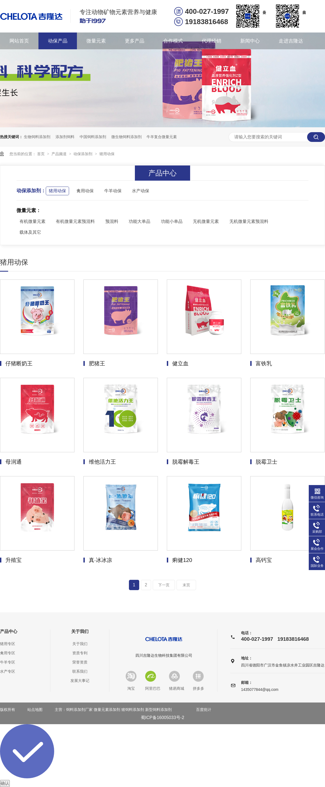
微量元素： (29, 210)
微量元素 (96, 41)
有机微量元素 (33, 221)
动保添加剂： (31, 190)
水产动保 (140, 190)
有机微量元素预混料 (75, 221)
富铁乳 (264, 363)
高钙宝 (264, 560)
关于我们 (80, 631)
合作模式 (173, 41)
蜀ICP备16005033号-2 (162, 717)
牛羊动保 (113, 190)
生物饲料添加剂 (37, 137)
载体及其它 (30, 232)
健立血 (180, 363)
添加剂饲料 (65, 137)
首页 (41, 154)
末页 (186, 585)
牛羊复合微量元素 (162, 137)
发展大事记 (79, 680)
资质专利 (79, 653)
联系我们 (79, 671)
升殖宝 (13, 560)
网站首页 (19, 41)
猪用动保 (107, 154)
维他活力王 (102, 462)
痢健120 (182, 560)
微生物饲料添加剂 (126, 137)
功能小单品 (172, 221)
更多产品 (134, 41)
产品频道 (59, 154)
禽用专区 (7, 653)
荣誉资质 (79, 662)
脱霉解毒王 (185, 462)
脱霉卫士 (266, 462)
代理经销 (211, 41)
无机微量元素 (206, 221)
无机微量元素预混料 (248, 221)
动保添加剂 (83, 154)
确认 (5, 783)
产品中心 (8, 631)
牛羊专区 (7, 662)
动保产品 (57, 41)
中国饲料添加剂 (93, 137)
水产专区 (7, 671)
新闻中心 (250, 41)
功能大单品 (139, 221)
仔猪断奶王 (18, 363)
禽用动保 (85, 190)
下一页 (164, 585)
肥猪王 (97, 363)
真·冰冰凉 (100, 560)
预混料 (111, 221)
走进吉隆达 (291, 41)
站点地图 (35, 709)
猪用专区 (7, 644)
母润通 (13, 462)
